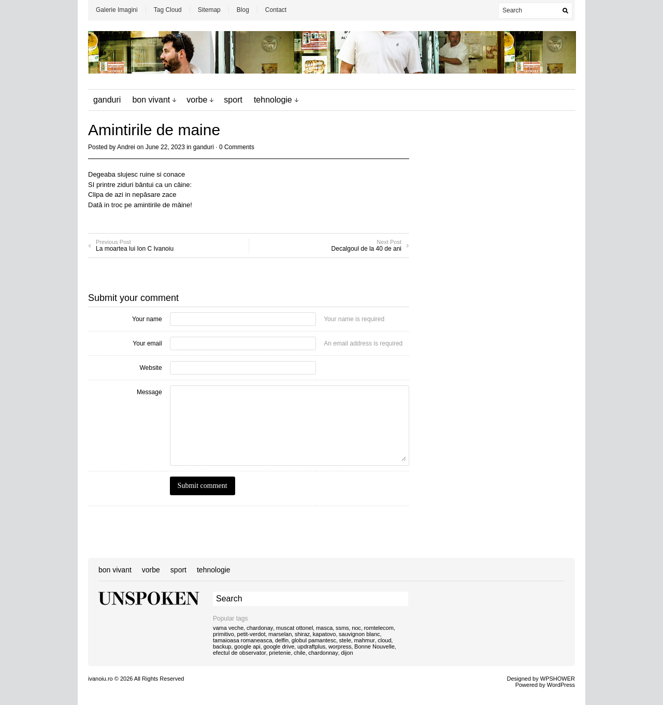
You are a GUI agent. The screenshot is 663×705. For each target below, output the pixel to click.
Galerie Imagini (117, 9)
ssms (342, 628)
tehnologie (273, 99)
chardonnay (323, 653)
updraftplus (311, 646)
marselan (280, 634)
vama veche (228, 628)
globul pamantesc (314, 640)
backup (222, 646)
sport (233, 99)
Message (149, 392)
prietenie (280, 653)
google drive (278, 646)
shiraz (302, 634)
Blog (243, 9)
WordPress (561, 685)
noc (356, 628)
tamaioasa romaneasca (242, 640)
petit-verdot (251, 634)
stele (345, 640)
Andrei (126, 147)
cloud (384, 640)
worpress (340, 646)
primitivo (223, 634)
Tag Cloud (168, 9)
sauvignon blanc (359, 634)
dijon (347, 653)
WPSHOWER (557, 678)
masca (324, 628)
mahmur (364, 640)
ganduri (107, 99)
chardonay (260, 628)
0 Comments (236, 147)
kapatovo (324, 634)
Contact (275, 9)
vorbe (196, 99)
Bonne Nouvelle (374, 646)
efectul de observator (239, 653)
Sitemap (209, 9)
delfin (282, 640)
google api (247, 646)
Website (150, 367)
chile (300, 653)
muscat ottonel (294, 628)
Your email (147, 343)
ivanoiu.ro (100, 678)
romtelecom (378, 628)
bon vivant (151, 99)
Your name (147, 319)
